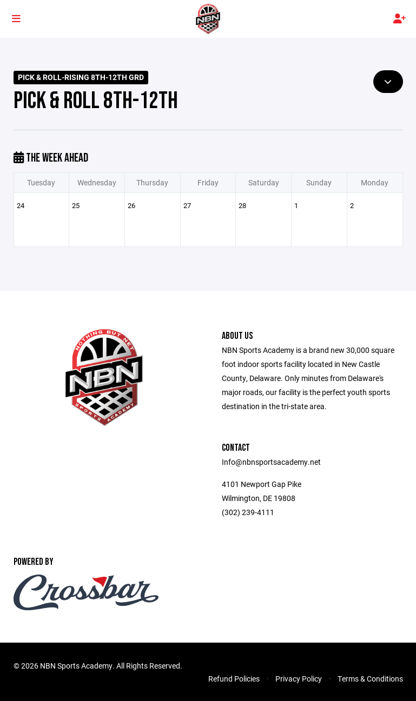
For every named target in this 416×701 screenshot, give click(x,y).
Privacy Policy (298, 678)
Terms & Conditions (370, 678)
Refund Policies (234, 678)
